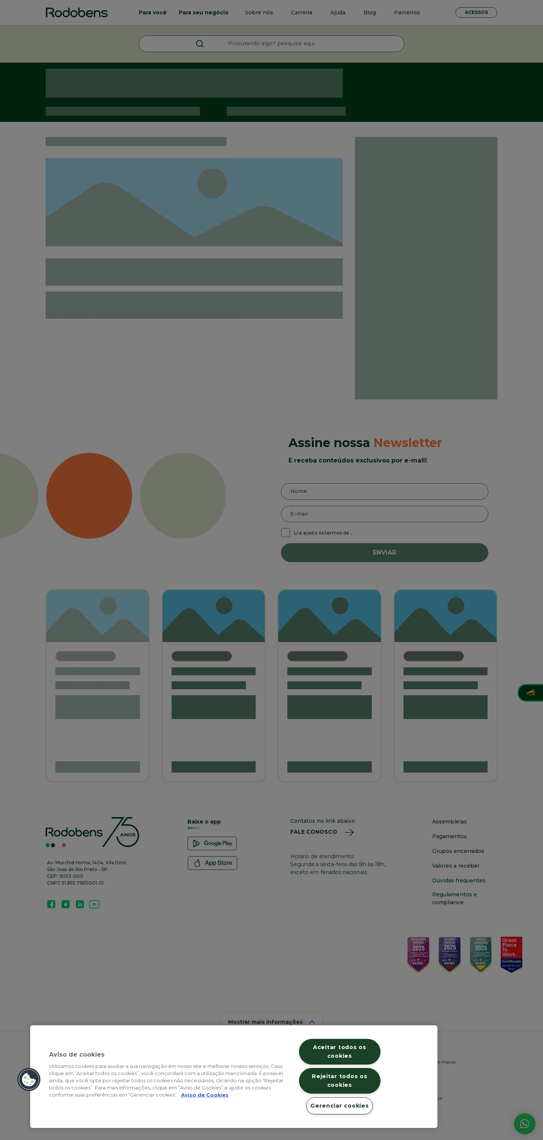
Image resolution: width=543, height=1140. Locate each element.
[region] (233, 1076)
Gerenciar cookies (339, 1105)
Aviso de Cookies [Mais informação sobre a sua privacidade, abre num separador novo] (205, 1095)
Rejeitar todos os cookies (339, 1080)
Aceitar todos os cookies (340, 1051)
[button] (29, 1080)
